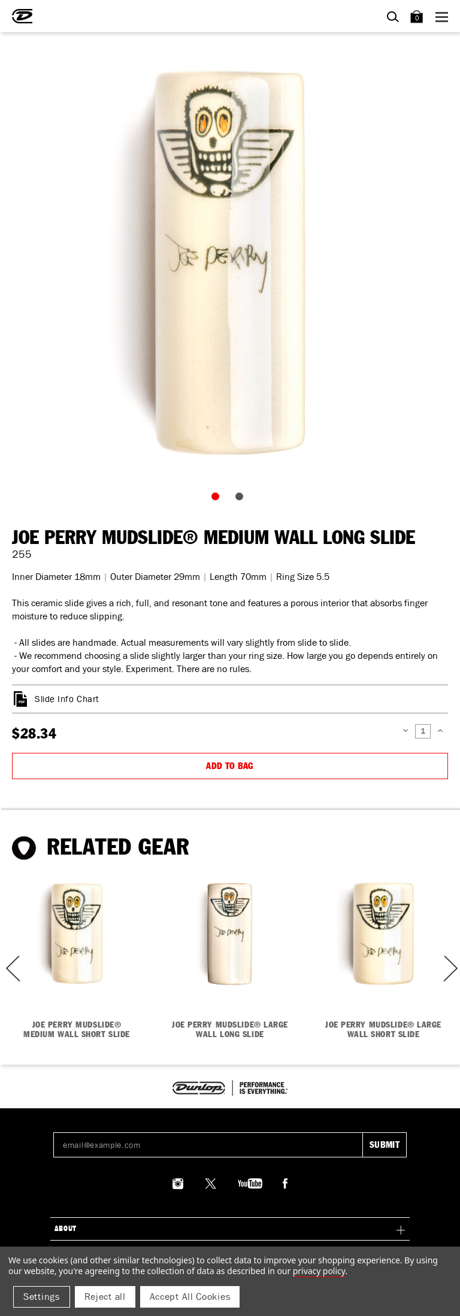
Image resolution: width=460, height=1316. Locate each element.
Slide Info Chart (67, 699)
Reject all (105, 1296)
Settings (41, 1296)
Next (449, 969)
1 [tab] (218, 499)
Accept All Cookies (190, 1296)
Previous (9, 969)
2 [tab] (242, 499)
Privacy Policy (319, 1271)
